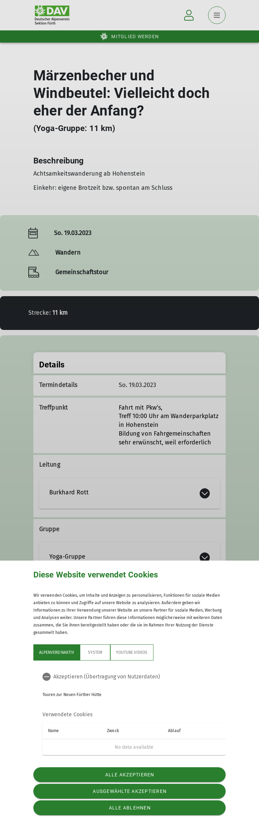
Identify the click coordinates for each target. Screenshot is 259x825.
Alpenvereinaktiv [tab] (56, 652)
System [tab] (95, 652)
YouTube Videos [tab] (132, 652)
